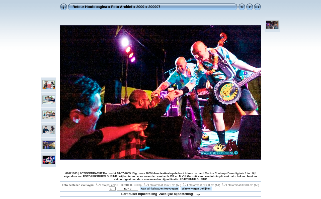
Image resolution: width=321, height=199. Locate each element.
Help (197, 194)
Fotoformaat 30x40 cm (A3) (240, 185)
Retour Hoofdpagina (89, 7)
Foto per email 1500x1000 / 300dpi (119, 185)
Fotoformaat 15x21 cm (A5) (162, 185)
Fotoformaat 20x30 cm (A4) (201, 185)
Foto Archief (121, 7)
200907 (154, 7)
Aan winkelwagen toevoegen (159, 188)
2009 (140, 7)
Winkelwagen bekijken (196, 188)
